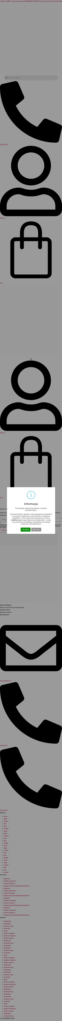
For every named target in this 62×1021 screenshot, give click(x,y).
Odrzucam (36, 529)
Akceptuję (25, 529)
